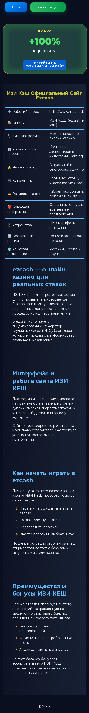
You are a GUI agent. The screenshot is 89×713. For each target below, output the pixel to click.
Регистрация (47, 7)
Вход (16, 7)
